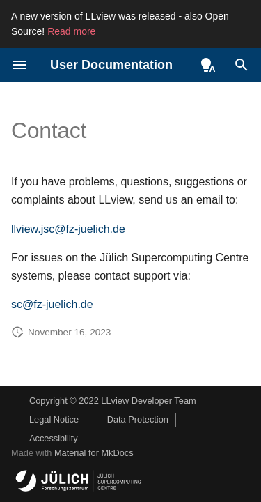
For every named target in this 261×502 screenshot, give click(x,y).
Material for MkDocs (94, 453)
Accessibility (53, 438)
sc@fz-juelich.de (52, 304)
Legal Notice (54, 419)
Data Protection (137, 419)
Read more (71, 31)
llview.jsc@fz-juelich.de (68, 229)
